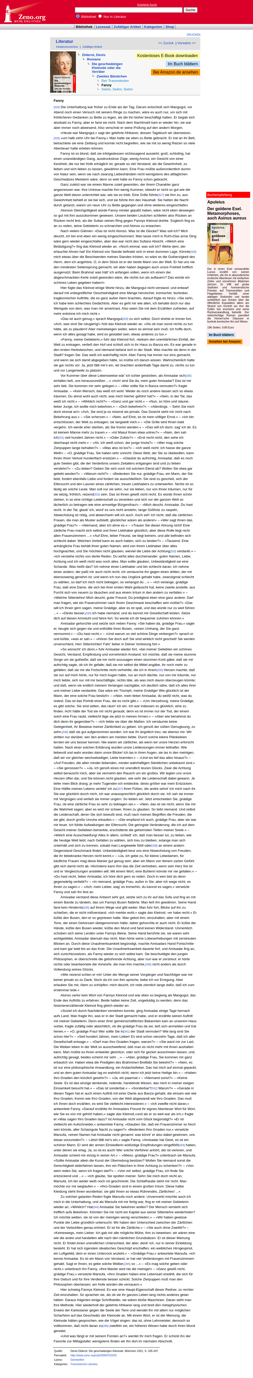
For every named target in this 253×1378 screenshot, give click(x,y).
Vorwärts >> (186, 43)
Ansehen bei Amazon (225, 342)
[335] (160, 670)
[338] (154, 845)
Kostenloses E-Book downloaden (167, 55)
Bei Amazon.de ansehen (175, 72)
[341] (126, 1031)
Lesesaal (103, 27)
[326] (57, 107)
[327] (161, 194)
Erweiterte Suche (147, 4)
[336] (65, 732)
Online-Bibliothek (24, 12)
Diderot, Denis (93, 55)
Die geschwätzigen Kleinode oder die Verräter (107, 68)
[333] (173, 551)
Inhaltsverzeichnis (67, 46)
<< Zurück (166, 43)
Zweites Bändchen (112, 76)
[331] (61, 437)
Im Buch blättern (183, 64)
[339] (86, 907)
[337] (120, 788)
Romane (94, 59)
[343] (182, 1145)
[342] (154, 1088)
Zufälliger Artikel (127, 27)
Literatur (64, 41)
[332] (97, 494)
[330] (188, 375)
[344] (96, 1207)
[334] (88, 613)
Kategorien (153, 27)
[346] (105, 1325)
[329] (125, 318)
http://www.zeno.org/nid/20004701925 (93, 1355)
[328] (193, 251)
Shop (169, 27)
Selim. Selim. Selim (117, 89)
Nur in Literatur (112, 17)
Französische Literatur (84, 1364)
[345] (127, 1263)
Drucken (194, 34)
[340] (148, 964)
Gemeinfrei (77, 1359)
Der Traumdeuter (115, 81)
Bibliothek (86, 17)
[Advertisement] (229, 11)
